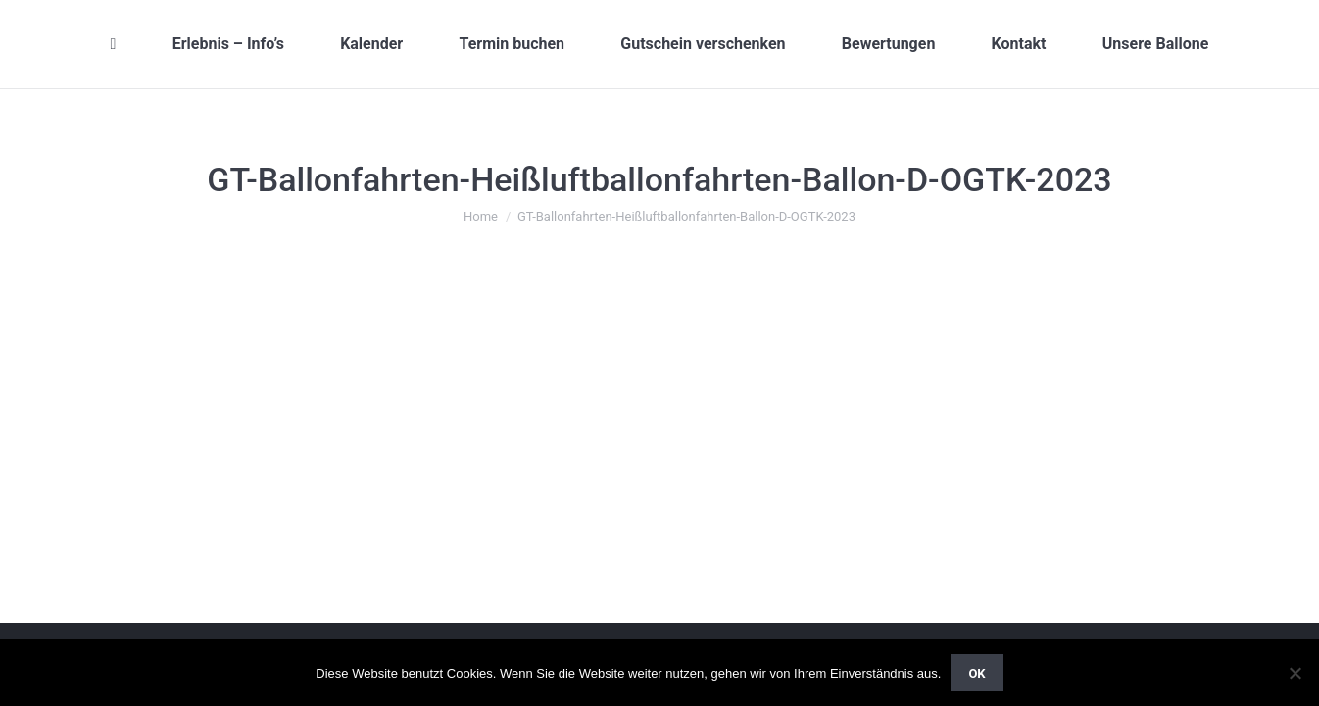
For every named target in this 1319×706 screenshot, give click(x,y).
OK (976, 673)
